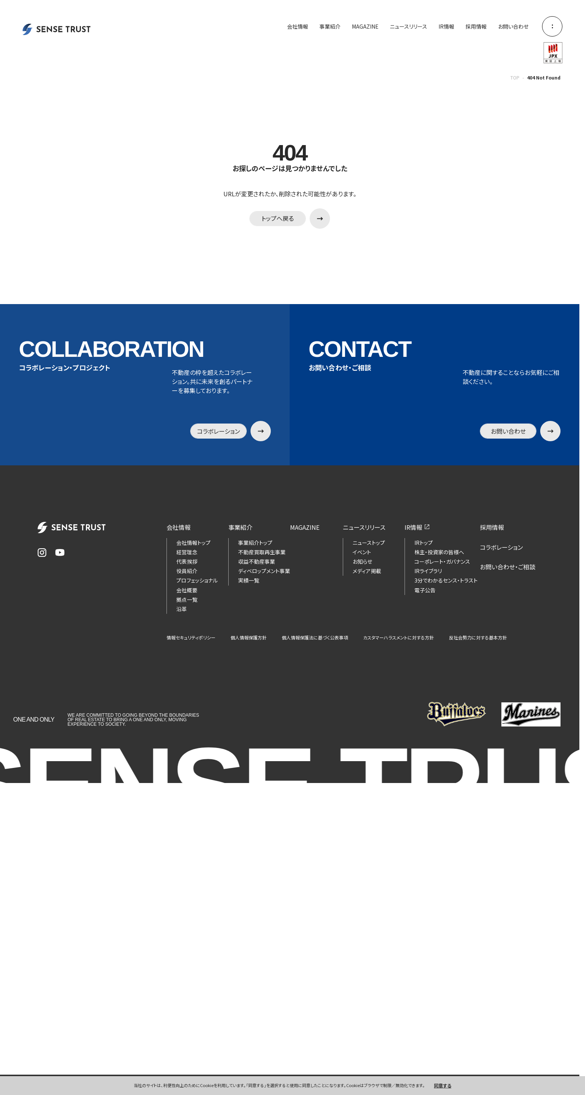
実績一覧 (248, 580)
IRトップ (423, 542)
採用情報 (476, 26)
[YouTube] (59, 552)
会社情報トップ (193, 542)
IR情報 (446, 26)
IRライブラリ (428, 571)
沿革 (181, 609)
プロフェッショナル (197, 580)
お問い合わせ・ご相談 (507, 566)
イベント (362, 552)
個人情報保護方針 (249, 637)
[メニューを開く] (552, 26)
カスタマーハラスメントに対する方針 (398, 637)
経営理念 (186, 552)
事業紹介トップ (255, 542)
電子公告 (424, 590)
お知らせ (362, 561)
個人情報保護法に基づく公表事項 (315, 637)
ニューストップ (369, 542)
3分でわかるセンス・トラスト (446, 580)
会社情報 (297, 26)
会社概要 (186, 590)
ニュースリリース (408, 26)
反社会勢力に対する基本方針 (478, 637)
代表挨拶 (186, 561)
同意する (442, 1085)
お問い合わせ (513, 26)
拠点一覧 (186, 599)
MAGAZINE (365, 26)
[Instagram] (42, 552)
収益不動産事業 (256, 561)
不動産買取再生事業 (262, 552)
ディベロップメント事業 (264, 571)
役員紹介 (186, 571)
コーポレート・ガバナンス (442, 561)
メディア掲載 (367, 571)
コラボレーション (501, 547)
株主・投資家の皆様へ (439, 552)
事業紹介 (330, 26)
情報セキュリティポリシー (190, 637)
